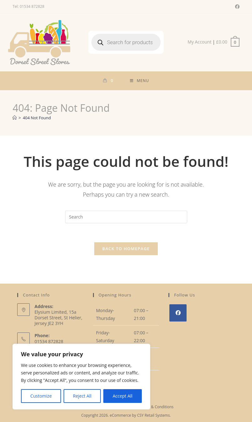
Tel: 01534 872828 (28, 6)
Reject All (82, 396)
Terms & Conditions (156, 406)
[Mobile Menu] (139, 80)
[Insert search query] (126, 217)
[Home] (15, 118)
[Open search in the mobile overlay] (126, 42)
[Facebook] (178, 313)
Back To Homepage (126, 248)
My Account (199, 42)
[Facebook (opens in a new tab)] (236, 6)
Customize (41, 396)
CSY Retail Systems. (154, 415)
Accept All (122, 396)
